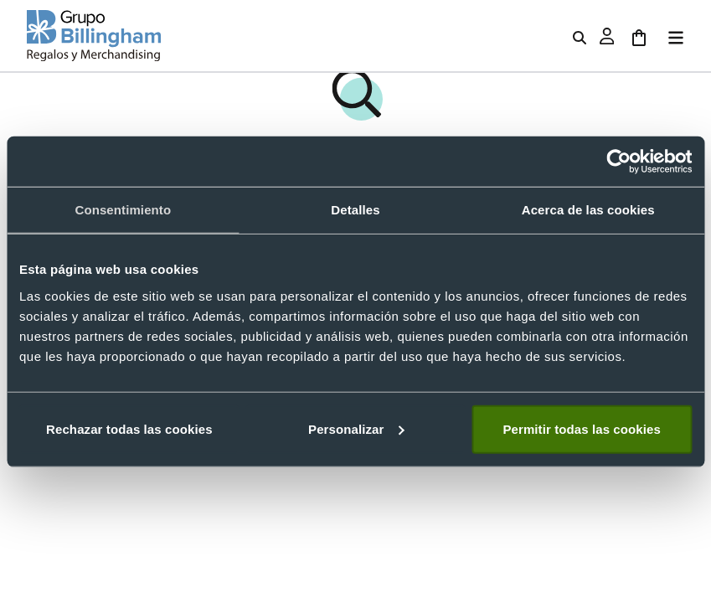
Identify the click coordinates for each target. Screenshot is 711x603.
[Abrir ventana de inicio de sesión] (607, 36)
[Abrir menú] (672, 36)
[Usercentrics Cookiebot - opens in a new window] (618, 161)
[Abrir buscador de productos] (579, 36)
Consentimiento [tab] (123, 210)
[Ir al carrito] (639, 36)
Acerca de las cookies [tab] (588, 210)
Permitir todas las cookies (581, 428)
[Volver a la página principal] (94, 35)
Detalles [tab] (355, 210)
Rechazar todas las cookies (129, 428)
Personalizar (356, 428)
